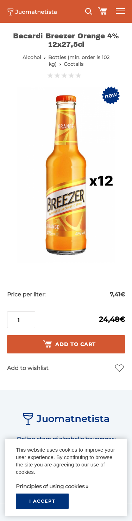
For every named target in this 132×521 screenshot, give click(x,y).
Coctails (73, 64)
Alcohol (32, 57)
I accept (42, 501)
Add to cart (69, 344)
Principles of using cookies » (52, 486)
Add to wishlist (28, 368)
